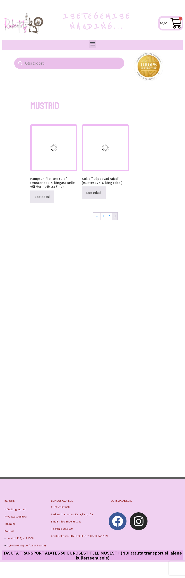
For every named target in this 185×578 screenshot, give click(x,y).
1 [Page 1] (103, 216)
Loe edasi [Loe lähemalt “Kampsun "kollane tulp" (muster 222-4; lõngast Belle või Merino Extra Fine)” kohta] (42, 196)
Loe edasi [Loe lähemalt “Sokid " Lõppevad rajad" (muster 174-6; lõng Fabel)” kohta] (93, 192)
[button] (92, 44)
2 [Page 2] (109, 216)
